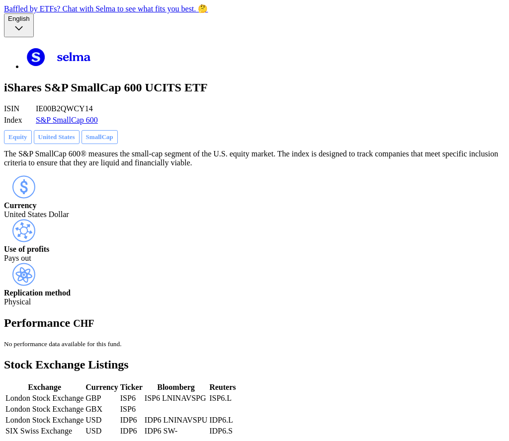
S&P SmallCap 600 (67, 120)
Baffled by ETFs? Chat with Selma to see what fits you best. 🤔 (106, 8)
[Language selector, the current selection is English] (19, 25)
